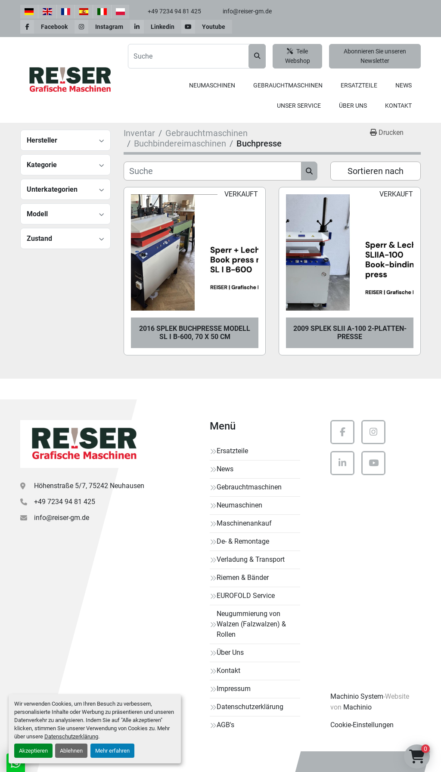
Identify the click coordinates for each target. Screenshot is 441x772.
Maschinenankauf (244, 523)
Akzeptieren (33, 750)
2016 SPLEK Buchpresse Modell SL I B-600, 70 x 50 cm (194, 332)
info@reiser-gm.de (247, 11)
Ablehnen (71, 750)
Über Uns (353, 105)
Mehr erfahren (112, 750)
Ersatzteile (359, 85)
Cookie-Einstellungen (362, 725)
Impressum (234, 689)
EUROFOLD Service (246, 595)
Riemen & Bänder (243, 577)
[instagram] (102, 27)
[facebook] (47, 27)
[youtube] (206, 27)
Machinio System (356, 696)
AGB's (225, 725)
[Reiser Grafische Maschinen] (82, 444)
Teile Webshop (297, 56)
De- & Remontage (243, 541)
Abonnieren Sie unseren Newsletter (375, 56)
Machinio (357, 707)
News (403, 85)
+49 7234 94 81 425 (174, 11)
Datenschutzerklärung (71, 736)
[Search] (197, 56)
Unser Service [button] (299, 105)
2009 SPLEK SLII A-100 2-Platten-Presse (350, 332)
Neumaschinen (212, 85)
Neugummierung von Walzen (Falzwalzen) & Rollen (251, 624)
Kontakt (398, 105)
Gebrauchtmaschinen (288, 85)
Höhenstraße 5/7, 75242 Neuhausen (89, 486)
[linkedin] (155, 27)
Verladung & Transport (251, 559)
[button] (212, 85)
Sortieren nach (376, 171)
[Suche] (212, 171)
